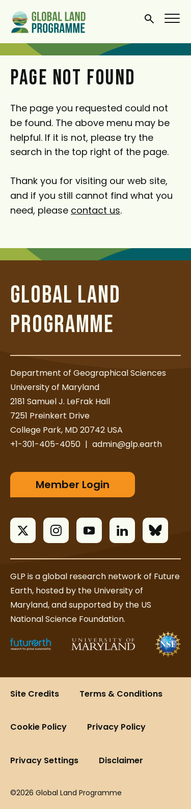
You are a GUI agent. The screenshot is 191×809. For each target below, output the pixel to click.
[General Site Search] (149, 18)
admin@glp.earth (127, 444)
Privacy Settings (44, 760)
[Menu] (173, 17)
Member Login (73, 484)
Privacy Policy (116, 727)
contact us (95, 210)
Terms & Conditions (120, 694)
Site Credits (34, 694)
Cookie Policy (38, 727)
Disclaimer (121, 760)
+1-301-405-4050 (45, 444)
